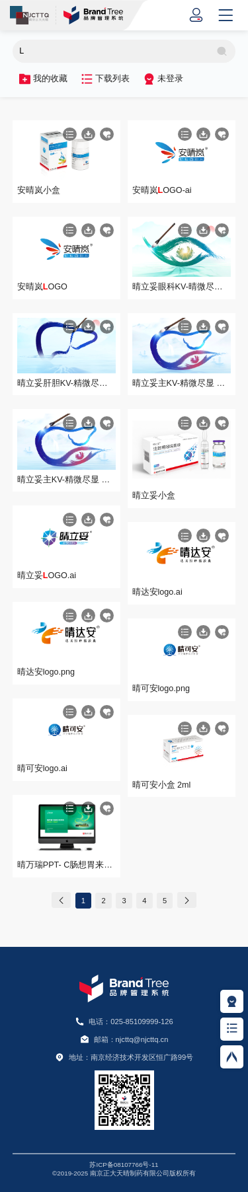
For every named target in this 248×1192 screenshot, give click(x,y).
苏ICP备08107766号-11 (123, 1164)
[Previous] (61, 900)
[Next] (186, 900)
